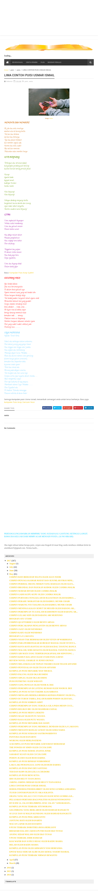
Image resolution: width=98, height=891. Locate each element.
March (12, 863)
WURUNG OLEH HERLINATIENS (25, 741)
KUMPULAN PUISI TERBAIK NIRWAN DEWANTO (33, 855)
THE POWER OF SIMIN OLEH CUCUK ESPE (30, 748)
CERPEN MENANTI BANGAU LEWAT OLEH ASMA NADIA (37, 730)
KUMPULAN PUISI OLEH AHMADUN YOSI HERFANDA (36, 849)
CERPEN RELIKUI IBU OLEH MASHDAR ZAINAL (33, 709)
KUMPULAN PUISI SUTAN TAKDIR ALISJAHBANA (33, 692)
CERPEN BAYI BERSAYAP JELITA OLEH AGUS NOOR (35, 577)
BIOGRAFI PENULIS (54, 62)
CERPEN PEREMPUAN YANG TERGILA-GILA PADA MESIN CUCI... (41, 706)
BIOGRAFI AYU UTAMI (20, 619)
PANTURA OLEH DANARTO (22, 737)
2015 (9, 871)
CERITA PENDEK (32, 62)
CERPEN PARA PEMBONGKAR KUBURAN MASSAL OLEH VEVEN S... (42, 643)
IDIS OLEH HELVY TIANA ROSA (25, 779)
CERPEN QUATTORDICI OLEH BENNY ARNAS (31, 622)
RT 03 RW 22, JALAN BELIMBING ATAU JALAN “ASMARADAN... (40, 803)
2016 (9, 868)
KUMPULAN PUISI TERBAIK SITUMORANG (30, 807)
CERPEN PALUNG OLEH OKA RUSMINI (28, 675)
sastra (19, 70)
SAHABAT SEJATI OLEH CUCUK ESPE (28, 755)
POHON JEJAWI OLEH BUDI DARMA (27, 758)
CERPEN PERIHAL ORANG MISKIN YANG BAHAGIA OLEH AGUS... (41, 584)
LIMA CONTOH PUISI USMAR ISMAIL (27, 786)
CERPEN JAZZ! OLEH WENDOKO (25, 629)
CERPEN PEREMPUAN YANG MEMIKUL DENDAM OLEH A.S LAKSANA (44, 727)
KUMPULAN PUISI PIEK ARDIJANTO (27, 817)
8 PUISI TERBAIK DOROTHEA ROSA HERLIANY (32, 828)
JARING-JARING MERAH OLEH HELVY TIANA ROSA (35, 782)
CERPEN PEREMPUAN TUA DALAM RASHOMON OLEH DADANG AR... (43, 612)
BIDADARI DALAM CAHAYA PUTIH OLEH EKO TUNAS (36, 831)
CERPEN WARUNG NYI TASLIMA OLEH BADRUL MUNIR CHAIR (40, 605)
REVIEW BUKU (17, 62)
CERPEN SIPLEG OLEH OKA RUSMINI (28, 678)
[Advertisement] (49, 510)
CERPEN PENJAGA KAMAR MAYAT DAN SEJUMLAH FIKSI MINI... (41, 581)
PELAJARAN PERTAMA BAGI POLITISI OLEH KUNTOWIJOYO (39, 800)
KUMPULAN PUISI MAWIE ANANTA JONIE (30, 751)
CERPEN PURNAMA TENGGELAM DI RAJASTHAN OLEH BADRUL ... (42, 598)
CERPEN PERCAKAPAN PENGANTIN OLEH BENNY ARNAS (38, 626)
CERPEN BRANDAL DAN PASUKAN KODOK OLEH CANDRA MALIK (42, 588)
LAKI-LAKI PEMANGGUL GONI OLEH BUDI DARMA (35, 765)
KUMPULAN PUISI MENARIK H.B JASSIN (29, 723)
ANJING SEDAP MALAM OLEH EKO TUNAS (30, 835)
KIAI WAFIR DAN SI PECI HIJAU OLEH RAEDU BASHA (36, 841)
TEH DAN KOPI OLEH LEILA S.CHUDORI (29, 772)
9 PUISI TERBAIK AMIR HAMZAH (25, 838)
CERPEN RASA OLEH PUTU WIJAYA (27, 720)
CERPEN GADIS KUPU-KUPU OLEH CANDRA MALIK (35, 595)
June (11, 571)
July (11, 567)
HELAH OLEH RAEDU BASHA (24, 845)
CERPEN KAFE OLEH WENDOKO (25, 633)
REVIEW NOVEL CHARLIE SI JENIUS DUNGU (31, 661)
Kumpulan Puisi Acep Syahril (21, 273)
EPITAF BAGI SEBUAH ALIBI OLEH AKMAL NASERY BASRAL (39, 852)
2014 (9, 875)
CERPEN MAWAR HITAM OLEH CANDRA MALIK (33, 591)
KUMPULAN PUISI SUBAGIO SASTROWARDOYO (33, 734)
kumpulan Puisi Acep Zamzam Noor (19, 402)
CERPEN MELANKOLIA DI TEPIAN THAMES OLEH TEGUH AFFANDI (43, 664)
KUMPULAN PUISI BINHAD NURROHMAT (29, 762)
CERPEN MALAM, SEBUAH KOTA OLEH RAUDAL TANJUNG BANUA (42, 650)
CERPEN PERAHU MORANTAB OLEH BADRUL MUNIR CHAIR (39, 601)
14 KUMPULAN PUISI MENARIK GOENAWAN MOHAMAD (37, 744)
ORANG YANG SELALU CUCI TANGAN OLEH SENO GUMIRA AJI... (41, 796)
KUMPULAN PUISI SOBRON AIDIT (26, 702)
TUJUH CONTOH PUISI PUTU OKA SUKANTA (31, 793)
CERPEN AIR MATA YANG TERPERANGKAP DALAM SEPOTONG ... (41, 654)
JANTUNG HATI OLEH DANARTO (25, 821)
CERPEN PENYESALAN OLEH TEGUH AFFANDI (32, 668)
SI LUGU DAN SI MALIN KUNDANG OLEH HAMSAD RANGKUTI (40, 814)
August (12, 564)
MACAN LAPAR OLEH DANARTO (25, 824)
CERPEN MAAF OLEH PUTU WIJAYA (27, 716)
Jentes (51, 118)
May (11, 574)
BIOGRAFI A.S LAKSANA (21, 636)
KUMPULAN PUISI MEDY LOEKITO (26, 713)
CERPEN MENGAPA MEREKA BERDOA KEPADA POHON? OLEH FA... (42, 695)
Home (6, 70)
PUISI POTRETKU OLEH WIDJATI (25, 682)
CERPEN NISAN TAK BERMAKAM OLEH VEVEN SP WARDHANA (40, 640)
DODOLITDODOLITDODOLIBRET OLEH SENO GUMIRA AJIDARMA (42, 789)
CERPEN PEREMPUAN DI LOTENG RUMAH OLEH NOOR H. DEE (40, 688)
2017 (9, 561)
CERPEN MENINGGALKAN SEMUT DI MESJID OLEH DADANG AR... (42, 609)
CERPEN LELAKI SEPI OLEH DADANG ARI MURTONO (36, 615)
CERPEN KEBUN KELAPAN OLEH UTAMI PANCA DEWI (36, 657)
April (11, 860)
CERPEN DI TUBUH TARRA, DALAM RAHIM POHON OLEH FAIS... (41, 699)
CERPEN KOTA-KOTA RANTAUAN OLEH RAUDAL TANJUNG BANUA (42, 647)
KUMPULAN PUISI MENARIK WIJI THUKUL (30, 671)
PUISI (43, 62)
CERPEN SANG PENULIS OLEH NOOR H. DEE (31, 685)
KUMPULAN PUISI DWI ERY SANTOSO (28, 768)
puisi (12, 70)
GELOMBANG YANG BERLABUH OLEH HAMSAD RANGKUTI (39, 810)
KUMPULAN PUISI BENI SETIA (24, 775)
